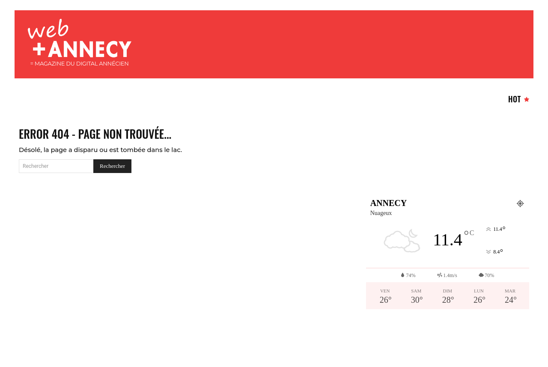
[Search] (112, 175)
